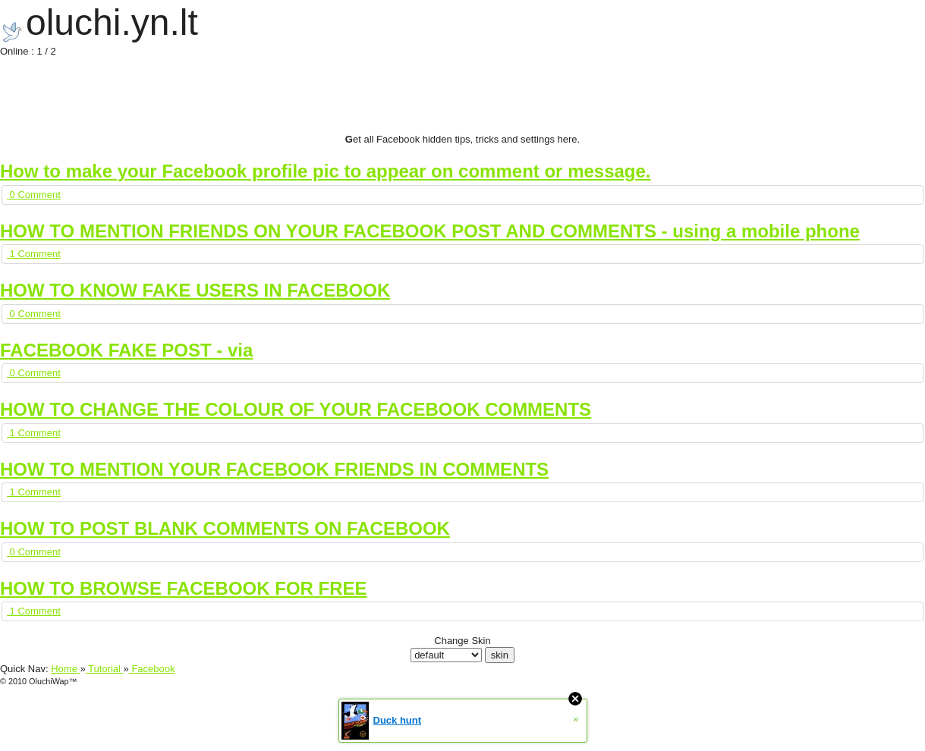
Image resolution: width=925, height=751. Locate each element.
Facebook (152, 668)
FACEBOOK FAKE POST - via (126, 350)
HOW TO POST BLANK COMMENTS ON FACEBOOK (225, 528)
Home (65, 668)
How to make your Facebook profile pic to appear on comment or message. (325, 171)
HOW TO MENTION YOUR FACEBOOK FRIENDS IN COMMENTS (274, 469)
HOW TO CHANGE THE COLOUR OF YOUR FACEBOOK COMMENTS (295, 409)
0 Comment (34, 194)
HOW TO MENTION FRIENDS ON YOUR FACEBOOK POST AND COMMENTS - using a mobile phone (430, 231)
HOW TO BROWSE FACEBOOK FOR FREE (183, 588)
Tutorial (105, 668)
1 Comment (34, 253)
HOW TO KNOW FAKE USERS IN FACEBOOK (195, 290)
